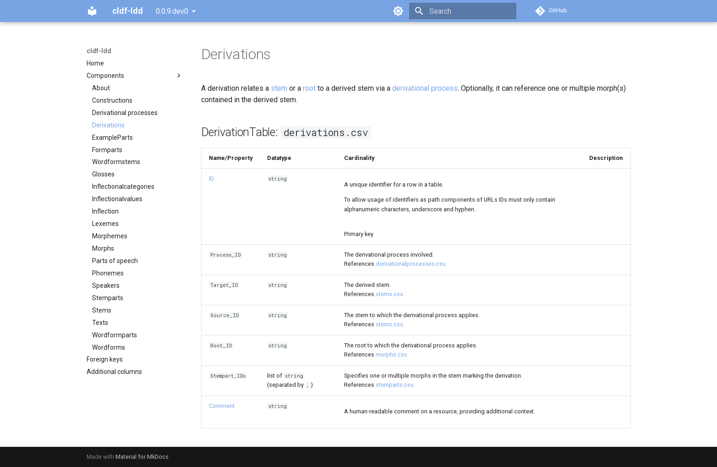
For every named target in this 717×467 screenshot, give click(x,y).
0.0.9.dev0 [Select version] (172, 11)
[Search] (462, 11)
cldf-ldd (99, 51)
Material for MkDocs (142, 456)
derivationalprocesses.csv (410, 263)
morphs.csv (391, 354)
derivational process (425, 88)
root (309, 88)
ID (211, 178)
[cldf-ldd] (92, 11)
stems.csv (389, 294)
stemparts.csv (394, 384)
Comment (222, 405)
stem (279, 88)
